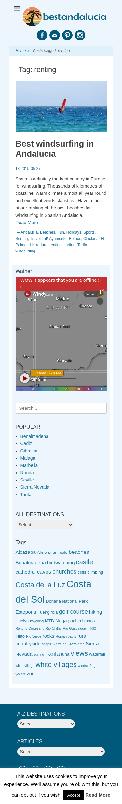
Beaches (47, 232)
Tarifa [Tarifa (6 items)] (52, 654)
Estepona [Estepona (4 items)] (26, 612)
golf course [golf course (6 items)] (73, 612)
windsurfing (25, 251)
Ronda (27, 472)
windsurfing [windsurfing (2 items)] (86, 666)
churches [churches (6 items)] (64, 571)
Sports (89, 232)
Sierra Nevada (35, 487)
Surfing (22, 239)
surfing (69, 245)
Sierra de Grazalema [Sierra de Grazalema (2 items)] (68, 644)
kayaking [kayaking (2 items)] (37, 621)
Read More (27, 222)
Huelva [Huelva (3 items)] (22, 620)
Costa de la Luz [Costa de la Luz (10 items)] (40, 585)
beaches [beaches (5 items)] (79, 552)
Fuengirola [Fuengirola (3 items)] (47, 612)
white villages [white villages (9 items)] (55, 664)
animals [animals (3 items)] (60, 552)
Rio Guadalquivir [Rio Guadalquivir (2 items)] (75, 628)
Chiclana (91, 239)
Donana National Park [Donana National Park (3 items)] (67, 601)
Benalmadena (34, 436)
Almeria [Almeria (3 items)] (44, 552)
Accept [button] (73, 795)
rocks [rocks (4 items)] (48, 636)
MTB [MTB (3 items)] (49, 620)
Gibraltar (29, 450)
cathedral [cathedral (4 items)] (26, 572)
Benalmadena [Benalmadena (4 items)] (31, 562)
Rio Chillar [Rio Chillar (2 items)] (53, 628)
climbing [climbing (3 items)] (95, 572)
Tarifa (82, 245)
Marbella (29, 465)
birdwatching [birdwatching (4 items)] (61, 562)
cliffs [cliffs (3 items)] (82, 572)
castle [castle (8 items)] (84, 562)
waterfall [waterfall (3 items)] (97, 654)
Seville (27, 479)
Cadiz (26, 443)
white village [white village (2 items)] (25, 666)
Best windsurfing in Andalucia (55, 149)
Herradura (38, 245)
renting (55, 245)
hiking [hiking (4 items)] (95, 612)
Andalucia (29, 232)
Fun (60, 232)
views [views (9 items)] (79, 653)
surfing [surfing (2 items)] (39, 654)
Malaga (27, 458)
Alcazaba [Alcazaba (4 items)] (26, 552)
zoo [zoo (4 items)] (30, 673)
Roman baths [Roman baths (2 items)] (66, 636)
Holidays (73, 232)
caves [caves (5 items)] (44, 572)
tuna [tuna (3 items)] (65, 654)
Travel (35, 239)
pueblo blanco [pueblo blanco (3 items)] (81, 620)
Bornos (75, 239)
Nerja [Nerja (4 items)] (61, 620)
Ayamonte (58, 239)
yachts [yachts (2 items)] (21, 674)
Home (23, 51)
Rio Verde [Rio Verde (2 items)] (33, 636)
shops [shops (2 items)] (46, 644)
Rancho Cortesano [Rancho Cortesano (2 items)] (30, 628)
